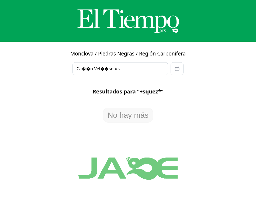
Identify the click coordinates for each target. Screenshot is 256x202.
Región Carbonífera (162, 53)
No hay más (128, 115)
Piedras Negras (116, 53)
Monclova (82, 53)
